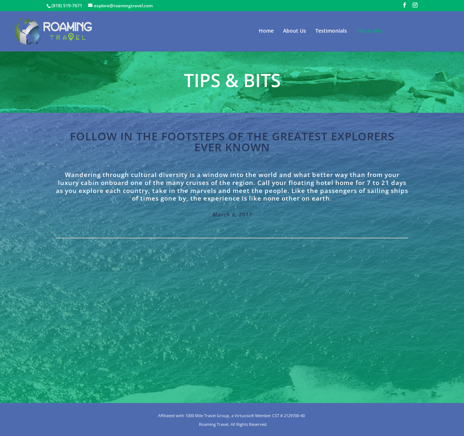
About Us (294, 31)
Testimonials (331, 31)
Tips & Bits (369, 31)
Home (266, 31)
